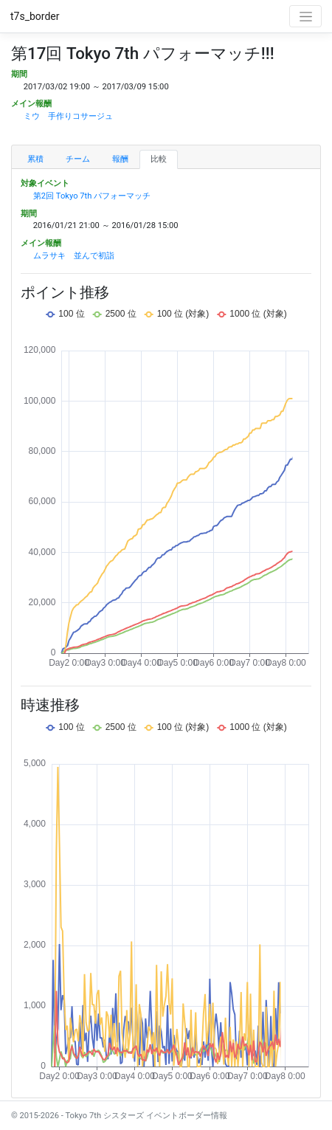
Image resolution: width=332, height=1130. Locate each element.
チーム (78, 159)
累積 (35, 159)
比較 (159, 159)
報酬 (120, 159)
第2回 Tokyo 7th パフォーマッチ (92, 196)
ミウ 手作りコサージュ (68, 116)
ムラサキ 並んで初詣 (73, 256)
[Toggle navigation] (305, 16)
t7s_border (35, 16)
